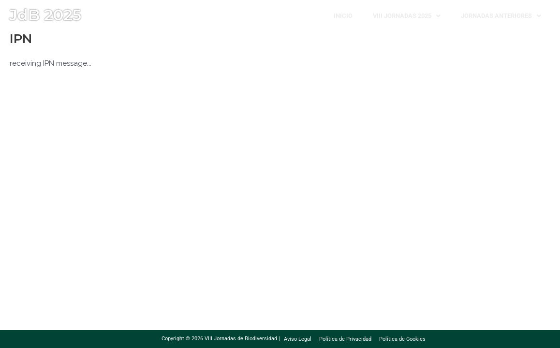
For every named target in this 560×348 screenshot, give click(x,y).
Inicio (343, 15)
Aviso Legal (297, 339)
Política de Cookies (402, 339)
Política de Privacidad (345, 339)
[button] (406, 16)
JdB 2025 (45, 14)
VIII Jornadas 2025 (407, 15)
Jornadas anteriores (501, 15)
